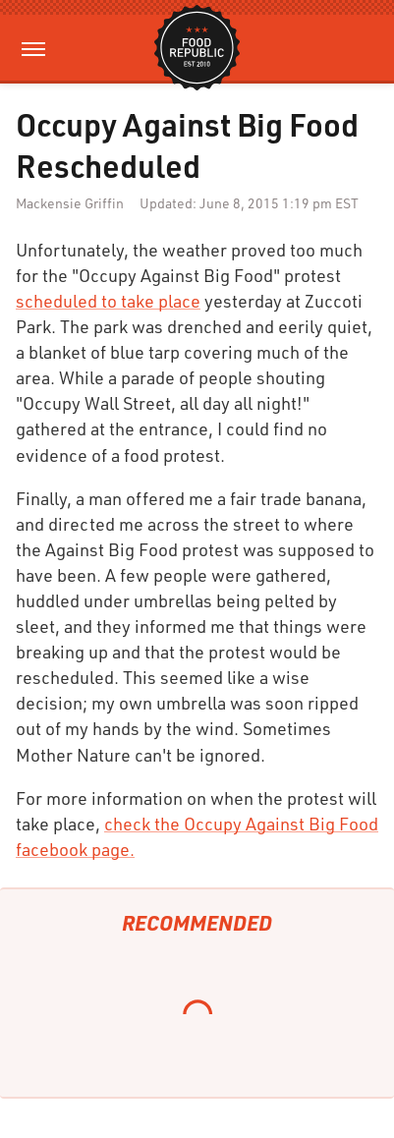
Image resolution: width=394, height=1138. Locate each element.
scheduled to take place (108, 301)
